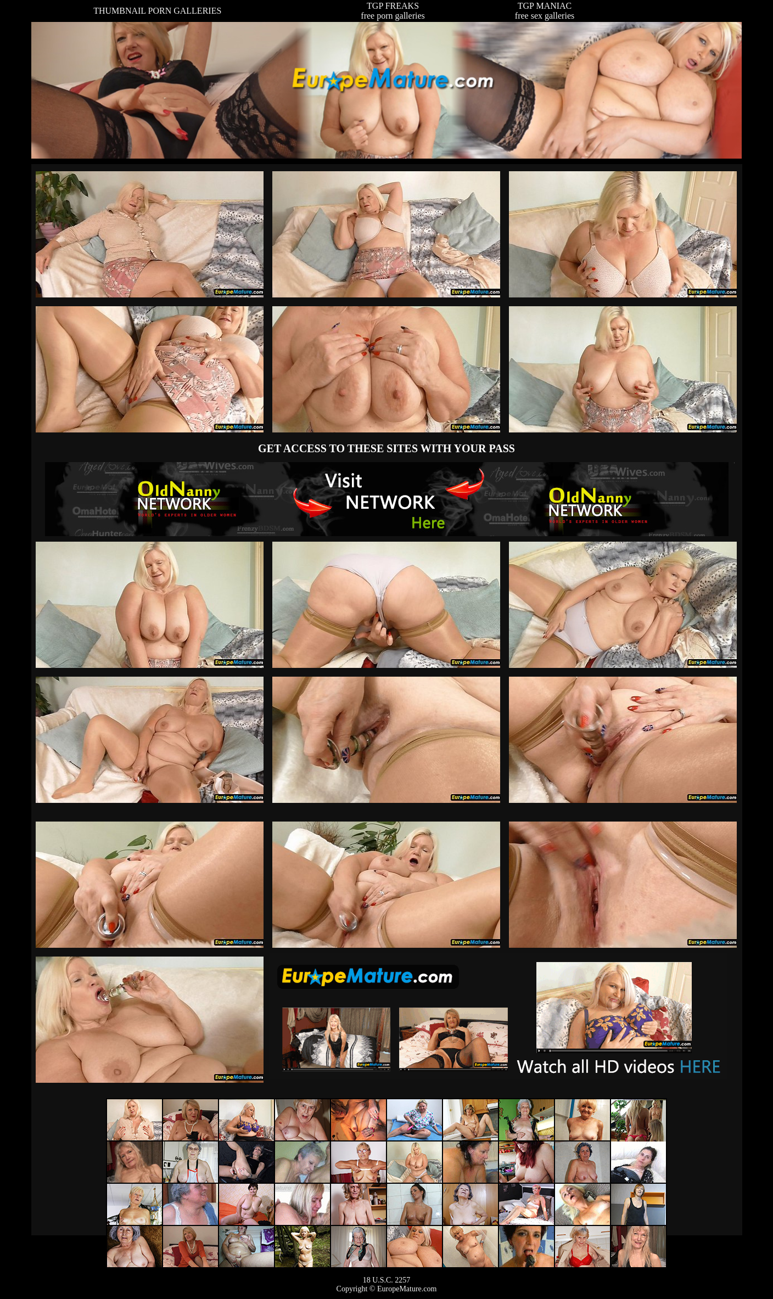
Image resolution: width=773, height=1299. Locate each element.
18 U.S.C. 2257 (387, 1280)
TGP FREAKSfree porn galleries (392, 10)
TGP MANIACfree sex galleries (544, 10)
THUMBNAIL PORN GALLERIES (157, 10)
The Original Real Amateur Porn (387, 498)
